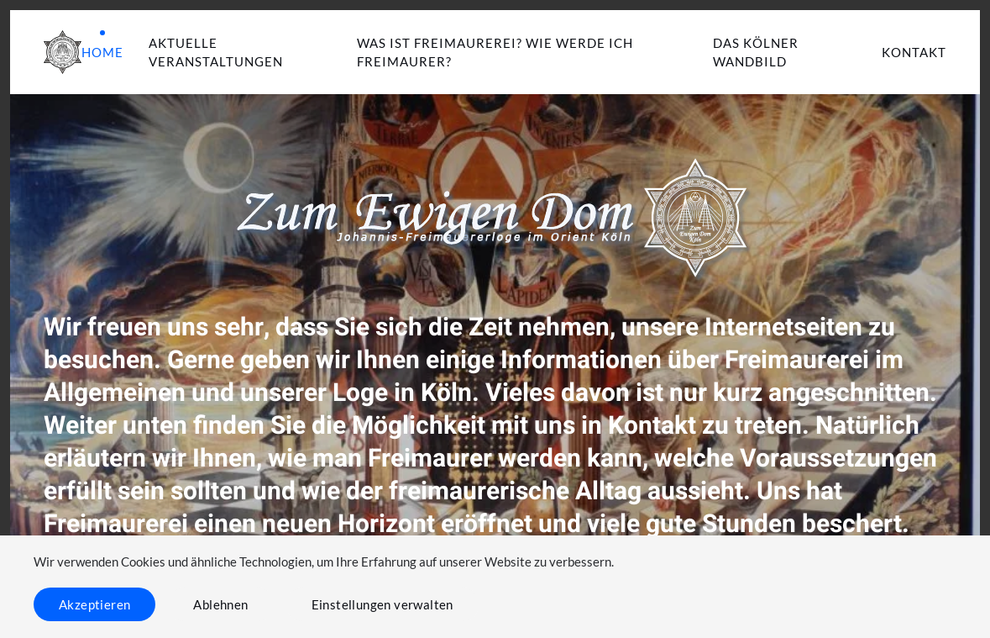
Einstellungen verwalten (382, 604)
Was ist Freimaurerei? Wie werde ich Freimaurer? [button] (495, 52)
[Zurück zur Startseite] (62, 52)
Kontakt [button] (914, 52)
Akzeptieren (94, 604)
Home (102, 52)
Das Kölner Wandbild (756, 52)
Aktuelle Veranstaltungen (216, 52)
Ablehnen (220, 604)
